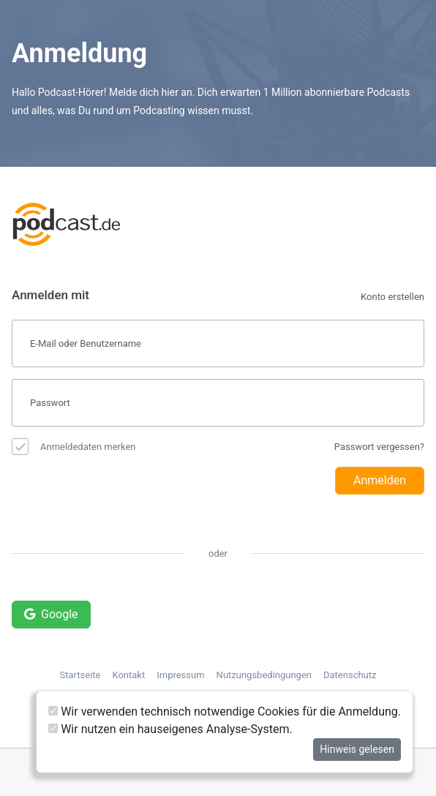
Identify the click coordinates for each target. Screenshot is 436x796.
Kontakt (128, 674)
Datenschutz (349, 674)
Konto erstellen (392, 296)
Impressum (180, 674)
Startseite (80, 674)
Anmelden (379, 480)
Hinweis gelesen (357, 749)
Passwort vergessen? (379, 446)
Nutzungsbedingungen (264, 674)
